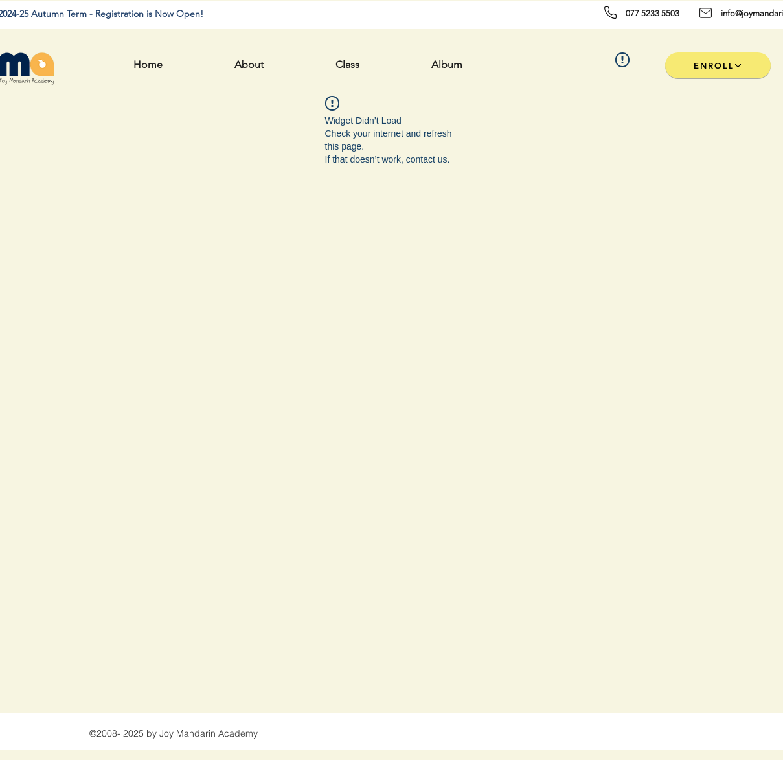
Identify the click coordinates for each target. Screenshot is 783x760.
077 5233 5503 (652, 13)
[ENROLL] (718, 65)
